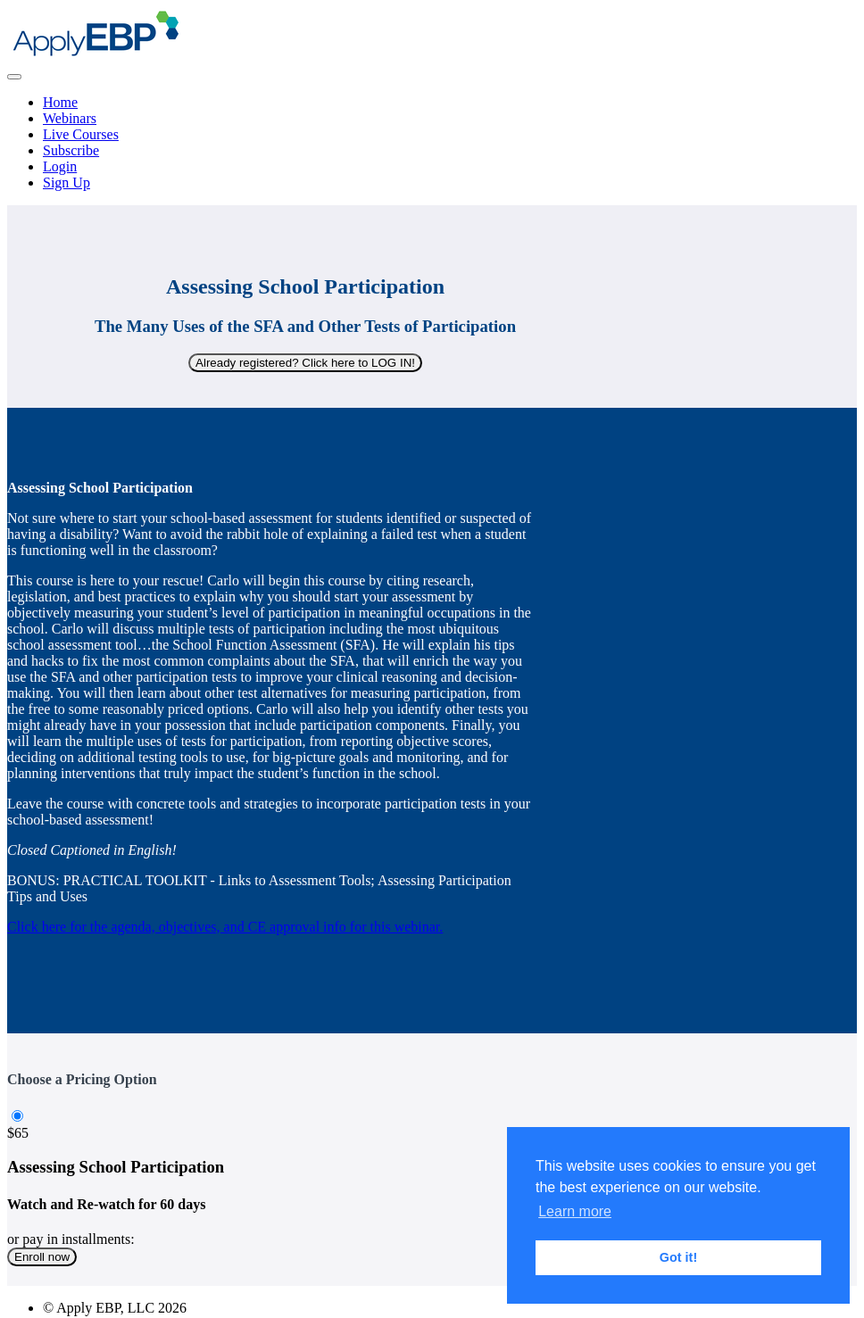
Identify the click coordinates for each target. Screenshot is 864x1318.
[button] (14, 76)
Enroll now (42, 1257)
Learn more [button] (574, 1211)
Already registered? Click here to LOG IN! (305, 362)
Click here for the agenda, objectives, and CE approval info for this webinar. (225, 926)
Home (60, 102)
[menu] (432, 143)
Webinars (69, 118)
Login (60, 166)
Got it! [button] (678, 1257)
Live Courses (81, 134)
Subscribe (71, 150)
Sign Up (66, 182)
